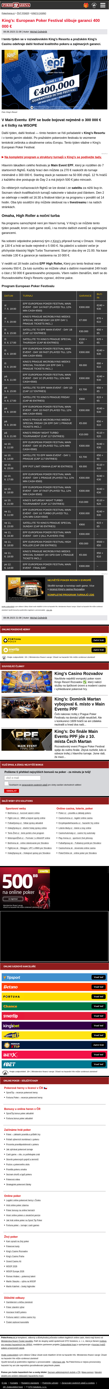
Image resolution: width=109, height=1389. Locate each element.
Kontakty (14, 1383)
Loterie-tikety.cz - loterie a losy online (75, 828)
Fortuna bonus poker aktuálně (19, 1118)
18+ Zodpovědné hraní (13, 1387)
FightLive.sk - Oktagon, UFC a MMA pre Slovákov (30, 848)
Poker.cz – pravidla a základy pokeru (75, 813)
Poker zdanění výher (15, 1307)
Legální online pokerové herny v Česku (23, 1200)
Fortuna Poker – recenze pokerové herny (24, 1097)
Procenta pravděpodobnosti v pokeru (22, 1144)
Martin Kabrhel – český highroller (20, 1286)
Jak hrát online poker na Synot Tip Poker (24, 1220)
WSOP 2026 (11, 1266)
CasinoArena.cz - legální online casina (76, 818)
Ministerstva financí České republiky (17, 1341)
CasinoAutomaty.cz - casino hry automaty (77, 833)
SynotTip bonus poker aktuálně (20, 1113)
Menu (102, 5)
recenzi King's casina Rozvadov (66, 589)
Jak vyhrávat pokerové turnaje (19, 1149)
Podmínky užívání (50, 1383)
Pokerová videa (13, 1179)
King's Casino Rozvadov (79, 673)
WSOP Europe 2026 (15, 1271)
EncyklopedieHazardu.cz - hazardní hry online (79, 823)
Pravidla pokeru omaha (16, 1169)
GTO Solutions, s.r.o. (37, 1387)
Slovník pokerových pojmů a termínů (22, 1159)
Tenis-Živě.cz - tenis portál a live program (26, 833)
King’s (56, 241)
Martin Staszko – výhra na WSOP (21, 1281)
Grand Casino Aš (13, 1261)
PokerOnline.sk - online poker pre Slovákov (78, 853)
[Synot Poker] (25, 908)
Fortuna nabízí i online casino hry (21, 1317)
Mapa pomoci (88, 1372)
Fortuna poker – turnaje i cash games (22, 1225)
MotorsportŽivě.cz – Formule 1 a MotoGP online (29, 838)
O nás (4, 1383)
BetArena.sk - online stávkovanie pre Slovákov (28, 843)
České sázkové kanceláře (17, 1322)
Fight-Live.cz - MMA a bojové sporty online (26, 818)
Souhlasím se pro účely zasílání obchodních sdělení (45, 785)
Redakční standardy (30, 1383)
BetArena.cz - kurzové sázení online (24, 813)
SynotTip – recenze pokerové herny (22, 1092)
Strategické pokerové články (18, 1184)
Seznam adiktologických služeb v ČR (64, 1372)
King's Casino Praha (15, 1256)
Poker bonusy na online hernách (20, 1210)
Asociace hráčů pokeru (16, 1312)
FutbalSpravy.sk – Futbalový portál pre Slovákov (80, 843)
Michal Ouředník (38, 31)
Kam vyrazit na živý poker (17, 1241)
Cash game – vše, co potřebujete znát (23, 1154)
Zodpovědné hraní (68, 1344)
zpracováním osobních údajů (34, 785)
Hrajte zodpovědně (8, 606)
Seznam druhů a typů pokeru (19, 1174)
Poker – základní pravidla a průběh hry (23, 1134)
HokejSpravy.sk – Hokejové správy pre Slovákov (29, 853)
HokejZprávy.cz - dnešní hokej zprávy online (27, 828)
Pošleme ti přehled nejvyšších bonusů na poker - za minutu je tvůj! (47, 771)
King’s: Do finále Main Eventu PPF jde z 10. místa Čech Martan (76, 736)
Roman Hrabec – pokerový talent (20, 1276)
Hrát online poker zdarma (17, 1205)
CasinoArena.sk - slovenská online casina (77, 848)
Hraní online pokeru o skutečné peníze (23, 1215)
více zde (49, 610)
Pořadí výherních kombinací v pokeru (22, 1139)
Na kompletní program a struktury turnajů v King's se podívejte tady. (53, 157)
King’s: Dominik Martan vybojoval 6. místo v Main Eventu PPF (80, 704)
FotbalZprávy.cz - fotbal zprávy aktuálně (25, 823)
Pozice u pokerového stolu (18, 1164)
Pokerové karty (12, 1246)
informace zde (58, 1362)
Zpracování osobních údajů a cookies (78, 1383)
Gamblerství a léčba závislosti (19, 1302)
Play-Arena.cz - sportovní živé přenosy (76, 838)
